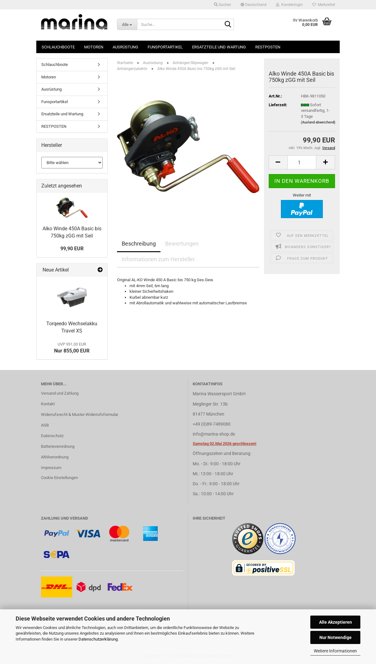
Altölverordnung (55, 457)
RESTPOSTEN (267, 47)
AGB (45, 425)
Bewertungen (182, 243)
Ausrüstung (125, 47)
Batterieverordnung (57, 446)
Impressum (51, 467)
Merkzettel (323, 4)
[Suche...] (127, 24)
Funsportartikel (165, 47)
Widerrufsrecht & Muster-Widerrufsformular (79, 414)
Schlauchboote (58, 47)
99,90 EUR (72, 249)
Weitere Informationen (335, 650)
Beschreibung (139, 243)
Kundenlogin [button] (289, 4)
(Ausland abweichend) (318, 122)
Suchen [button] (222, 4)
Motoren (93, 47)
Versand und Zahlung (60, 393)
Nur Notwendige (335, 637)
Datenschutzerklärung (98, 639)
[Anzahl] (302, 162)
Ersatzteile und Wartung (219, 47)
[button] (253, 4)
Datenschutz (52, 435)
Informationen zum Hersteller (158, 259)
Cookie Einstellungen (59, 477)
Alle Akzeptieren (335, 622)
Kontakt (48, 404)
